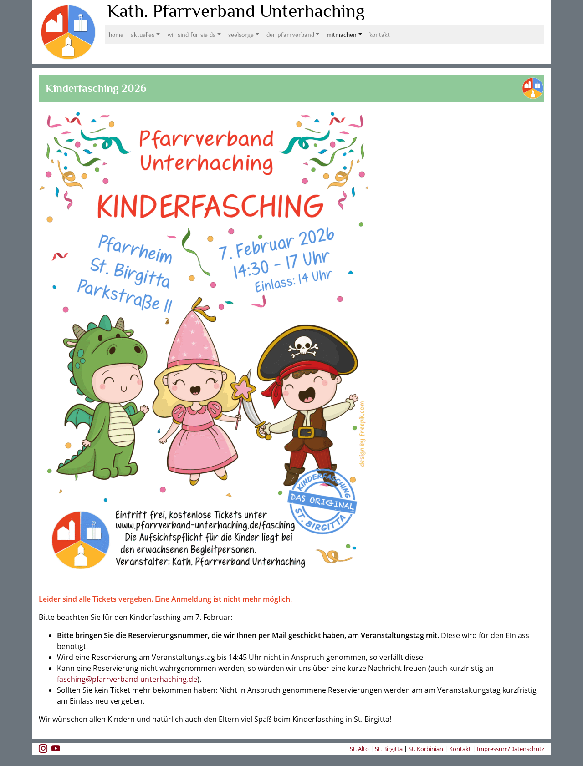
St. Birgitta (389, 749)
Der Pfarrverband (290, 34)
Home (116, 34)
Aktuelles (142, 34)
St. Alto (360, 749)
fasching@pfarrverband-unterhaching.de (127, 679)
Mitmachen (342, 34)
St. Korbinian (426, 749)
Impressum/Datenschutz (510, 749)
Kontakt (379, 34)
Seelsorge (241, 34)
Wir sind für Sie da (191, 34)
